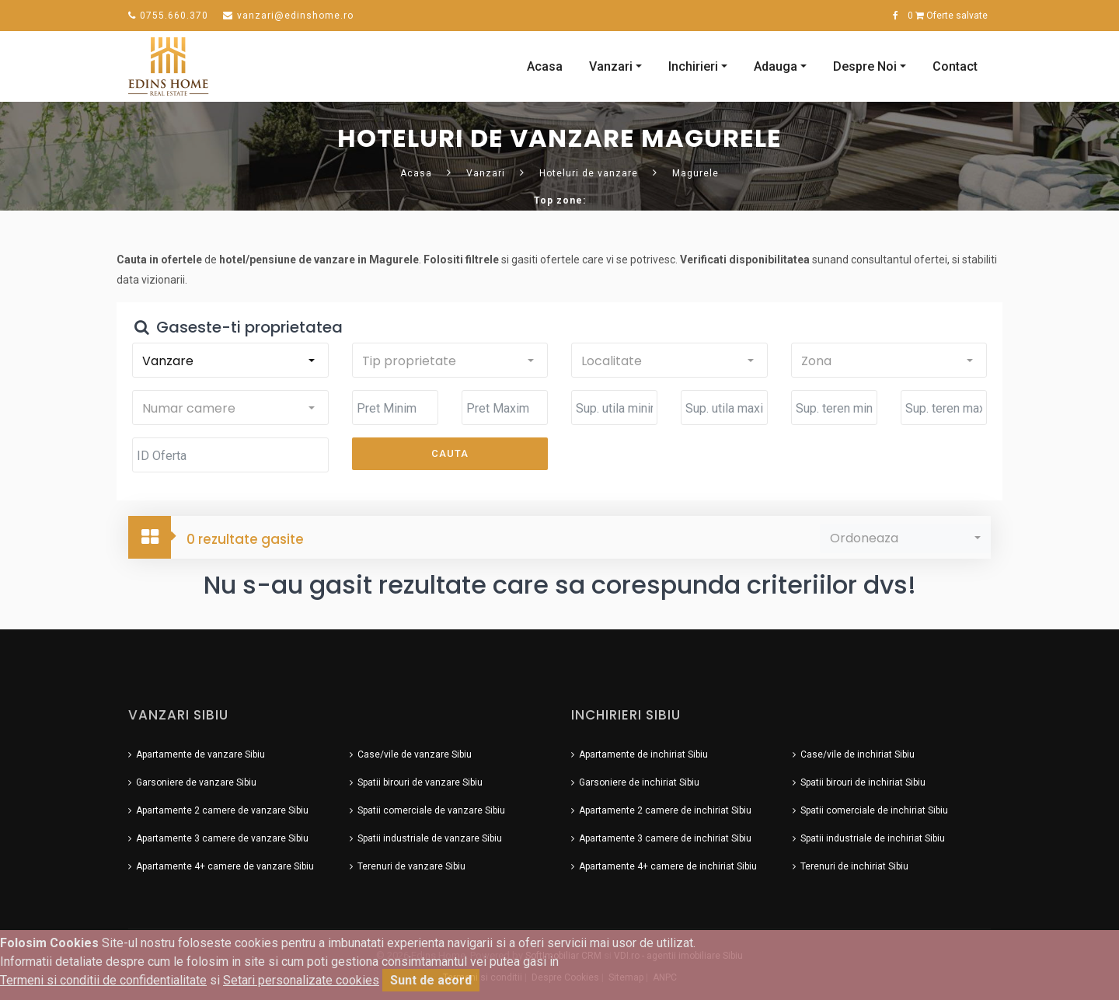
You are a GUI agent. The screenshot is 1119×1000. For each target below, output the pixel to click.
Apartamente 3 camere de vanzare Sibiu (222, 834)
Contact (955, 64)
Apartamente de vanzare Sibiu (200, 750)
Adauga (775, 64)
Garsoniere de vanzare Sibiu (196, 778)
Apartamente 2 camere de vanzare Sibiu (222, 806)
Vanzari (611, 64)
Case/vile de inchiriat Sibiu (857, 750)
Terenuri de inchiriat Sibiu (854, 862)
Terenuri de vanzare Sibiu (411, 862)
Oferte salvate (948, 15)
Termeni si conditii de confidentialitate (103, 980)
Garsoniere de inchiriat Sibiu (639, 778)
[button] (228, 357)
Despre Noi (865, 64)
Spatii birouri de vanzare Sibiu (420, 778)
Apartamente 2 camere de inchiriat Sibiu (665, 806)
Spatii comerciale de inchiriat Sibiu (874, 806)
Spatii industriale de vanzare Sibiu (429, 834)
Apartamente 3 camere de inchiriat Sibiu (665, 834)
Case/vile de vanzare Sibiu (414, 750)
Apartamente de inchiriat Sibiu (643, 750)
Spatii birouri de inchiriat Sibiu (863, 778)
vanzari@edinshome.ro (288, 15)
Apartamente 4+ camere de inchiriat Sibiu (668, 862)
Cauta (450, 450)
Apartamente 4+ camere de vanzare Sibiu (225, 862)
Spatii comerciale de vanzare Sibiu (431, 806)
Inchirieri (693, 64)
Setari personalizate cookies (301, 980)
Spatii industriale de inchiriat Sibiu (872, 834)
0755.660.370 (168, 15)
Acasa (545, 64)
